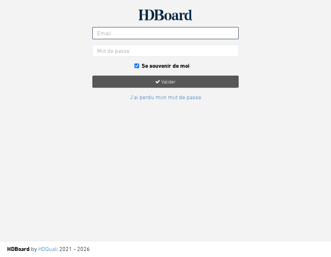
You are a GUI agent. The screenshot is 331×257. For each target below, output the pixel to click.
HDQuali (48, 249)
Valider (165, 81)
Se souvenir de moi (161, 65)
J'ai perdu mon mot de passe (165, 97)
